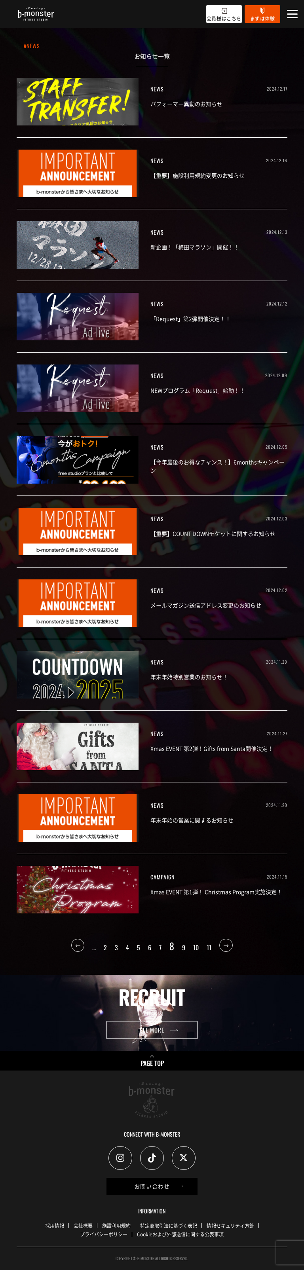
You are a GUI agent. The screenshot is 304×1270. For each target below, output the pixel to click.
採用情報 (54, 1225)
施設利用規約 (116, 1225)
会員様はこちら (224, 18)
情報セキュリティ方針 (230, 1225)
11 (209, 947)
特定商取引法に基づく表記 (168, 1225)
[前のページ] (77, 947)
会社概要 (83, 1225)
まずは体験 (262, 18)
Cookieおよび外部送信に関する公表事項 (180, 1234)
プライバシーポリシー (103, 1234)
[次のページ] (225, 947)
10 (196, 947)
